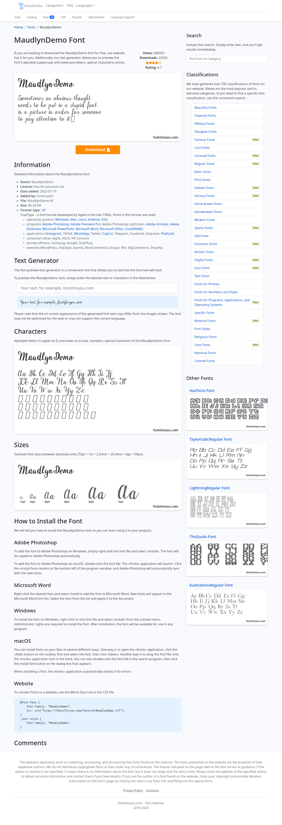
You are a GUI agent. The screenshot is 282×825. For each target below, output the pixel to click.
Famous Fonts (204, 140)
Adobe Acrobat (157, 224)
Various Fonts (204, 196)
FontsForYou (30, 6)
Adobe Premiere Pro (85, 224)
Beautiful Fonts (205, 107)
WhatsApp (81, 233)
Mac (73, 219)
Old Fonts (201, 236)
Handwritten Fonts (208, 212)
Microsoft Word (87, 229)
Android (94, 219)
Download (97, 150)
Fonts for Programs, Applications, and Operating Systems (222, 302)
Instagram (53, 233)
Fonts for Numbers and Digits (216, 292)
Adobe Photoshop (56, 224)
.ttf (43, 210)
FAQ (70, 5)
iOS (103, 219)
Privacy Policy (133, 790)
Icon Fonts (202, 268)
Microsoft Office (111, 229)
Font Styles (202, 329)
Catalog (32, 17)
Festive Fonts (204, 188)
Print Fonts (202, 180)
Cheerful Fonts (205, 115)
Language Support (123, 17)
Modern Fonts (204, 220)
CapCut (107, 233)
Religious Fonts (205, 337)
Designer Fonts (205, 131)
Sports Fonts (203, 228)
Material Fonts (205, 321)
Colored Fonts (204, 361)
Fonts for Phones (206, 284)
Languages (84, 5)
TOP (63, 17)
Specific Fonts (204, 313)
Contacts (152, 790)
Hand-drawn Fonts (208, 204)
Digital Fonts (203, 260)
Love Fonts (202, 345)
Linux (82, 219)
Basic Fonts (202, 172)
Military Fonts (204, 123)
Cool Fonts (202, 148)
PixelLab (167, 233)
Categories (54, 5)
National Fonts (205, 353)
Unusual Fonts (205, 156)
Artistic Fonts (203, 252)
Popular (77, 17)
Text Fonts (201, 276)
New (48, 17)
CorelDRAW (133, 229)
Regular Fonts (204, 164)
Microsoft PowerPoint (58, 229)
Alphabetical (96, 17)
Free (18, 17)
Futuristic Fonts (205, 244)
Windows (62, 219)
